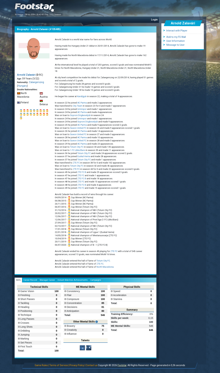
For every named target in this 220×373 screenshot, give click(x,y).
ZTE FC (76, 163)
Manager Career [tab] (47, 280)
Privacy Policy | (77, 365)
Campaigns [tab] (95, 280)
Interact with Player (176, 30)
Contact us (91, 365)
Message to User (175, 44)
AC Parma (82, 103)
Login (154, 19)
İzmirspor (82, 109)
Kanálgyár (82, 96)
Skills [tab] (18, 280)
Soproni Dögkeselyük (80, 115)
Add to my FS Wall (176, 37)
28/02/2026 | (30, 14)
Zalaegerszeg (36, 82)
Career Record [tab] (30, 280)
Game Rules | (42, 365)
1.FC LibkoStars (77, 150)
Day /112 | (49, 14)
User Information (175, 41)
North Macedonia (105, 267)
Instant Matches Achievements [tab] (73, 280)
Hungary (22, 85)
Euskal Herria (83, 156)
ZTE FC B (81, 172)
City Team (77, 106)
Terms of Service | (59, 365)
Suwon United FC (78, 128)
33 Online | (20, 14)
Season (58, 14)
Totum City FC (77, 147)
